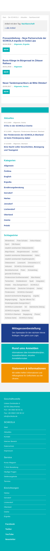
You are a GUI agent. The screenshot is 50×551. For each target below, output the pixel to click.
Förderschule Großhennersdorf (16, 277)
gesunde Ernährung (12, 274)
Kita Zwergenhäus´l (20, 285)
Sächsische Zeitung (37, 307)
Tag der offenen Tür (27, 300)
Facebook (9, 523)
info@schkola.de (10, 416)
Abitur (37, 255)
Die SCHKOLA (13, 17)
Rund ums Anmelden (25, 348)
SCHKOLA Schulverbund (24, 266)
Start (4, 17)
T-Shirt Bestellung (11, 467)
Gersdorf (8, 193)
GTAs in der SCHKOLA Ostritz (18, 126)
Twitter (8, 528)
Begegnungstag (11, 300)
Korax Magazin (10, 463)
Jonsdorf (8, 204)
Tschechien (9, 281)
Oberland (41, 131)
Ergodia (26, 44)
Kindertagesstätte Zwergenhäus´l (17, 303)
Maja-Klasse (9, 252)
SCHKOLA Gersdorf (24, 292)
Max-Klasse (35, 277)
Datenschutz (9, 446)
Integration (40, 281)
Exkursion (25, 311)
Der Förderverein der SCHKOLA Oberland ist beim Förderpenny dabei (23, 136)
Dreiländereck (21, 281)
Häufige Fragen (10, 472)
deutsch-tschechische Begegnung (18, 296)
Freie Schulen (22, 241)
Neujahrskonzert (23, 252)
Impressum (8, 451)
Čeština (7, 171)
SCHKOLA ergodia (12, 311)
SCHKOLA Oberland (13, 314)
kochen (35, 252)
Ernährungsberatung (14, 187)
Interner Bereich (10, 441)
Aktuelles (24, 17)
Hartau (26, 86)
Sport (7, 244)
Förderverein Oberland (29, 131)
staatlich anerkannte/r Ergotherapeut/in (19, 259)
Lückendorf (9, 209)
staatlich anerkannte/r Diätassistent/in (19, 248)
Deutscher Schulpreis (26, 288)
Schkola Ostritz (11, 318)
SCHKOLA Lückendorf (13, 307)
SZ (26, 307)
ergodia (36, 296)
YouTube (9, 534)
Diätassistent (10, 263)
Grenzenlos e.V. (34, 263)
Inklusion (8, 266)
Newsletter (9, 539)
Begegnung (27, 314)
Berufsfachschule (11, 270)
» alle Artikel (10, 28)
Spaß (31, 281)
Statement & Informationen (29, 368)
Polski (7, 225)
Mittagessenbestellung (26, 328)
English (7, 176)
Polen (23, 270)
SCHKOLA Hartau (26, 318)
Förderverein (10, 292)
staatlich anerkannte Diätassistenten (18, 255)
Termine (7, 481)
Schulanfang (32, 270)
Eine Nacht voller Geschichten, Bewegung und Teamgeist (24, 148)
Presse (37, 314)
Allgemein (18, 44)
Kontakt (7, 437)
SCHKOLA (11, 6)
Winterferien (9, 241)
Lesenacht (21, 263)
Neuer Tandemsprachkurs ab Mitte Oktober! (25, 83)
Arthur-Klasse (35, 241)
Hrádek (8, 285)
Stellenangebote (10, 476)
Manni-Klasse (10, 288)
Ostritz (23, 122)
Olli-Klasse (16, 244)
